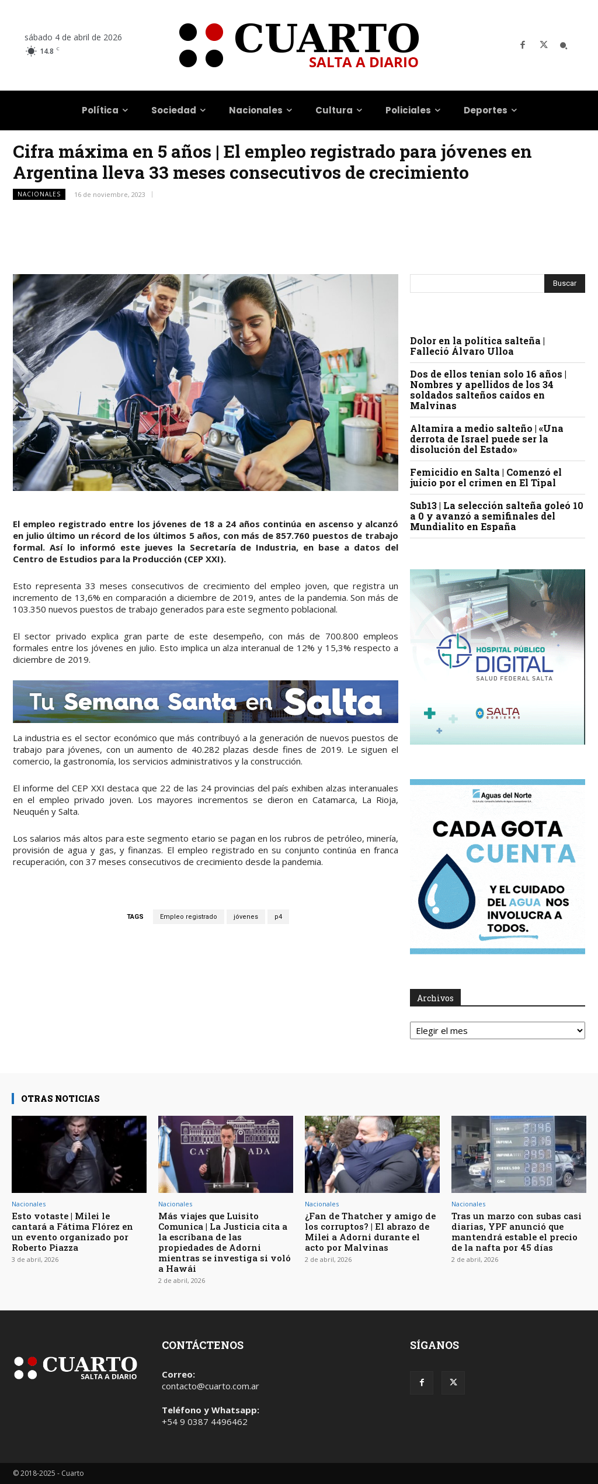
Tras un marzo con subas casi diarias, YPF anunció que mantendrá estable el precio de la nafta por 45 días (516, 1231)
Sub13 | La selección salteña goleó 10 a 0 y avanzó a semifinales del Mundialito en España (496, 515)
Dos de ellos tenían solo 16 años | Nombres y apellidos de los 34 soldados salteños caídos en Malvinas (488, 389)
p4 (278, 917)
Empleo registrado (188, 917)
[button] (563, 46)
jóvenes (246, 917)
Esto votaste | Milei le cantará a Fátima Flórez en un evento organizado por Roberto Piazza (72, 1231)
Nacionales (39, 194)
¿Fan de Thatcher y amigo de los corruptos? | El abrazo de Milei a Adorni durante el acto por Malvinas (370, 1231)
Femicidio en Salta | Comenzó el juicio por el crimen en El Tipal (486, 477)
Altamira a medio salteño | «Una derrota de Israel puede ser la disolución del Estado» (487, 438)
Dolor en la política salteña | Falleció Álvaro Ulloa (477, 345)
